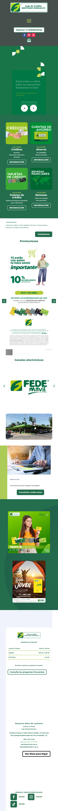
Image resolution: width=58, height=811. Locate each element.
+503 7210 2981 (29, 742)
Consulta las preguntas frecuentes (27, 672)
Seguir (21, 797)
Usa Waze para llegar (36, 754)
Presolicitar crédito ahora (30, 492)
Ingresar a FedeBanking (29, 30)
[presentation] (12, 807)
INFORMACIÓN (16, 162)
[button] (21, 353)
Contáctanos (43, 234)
